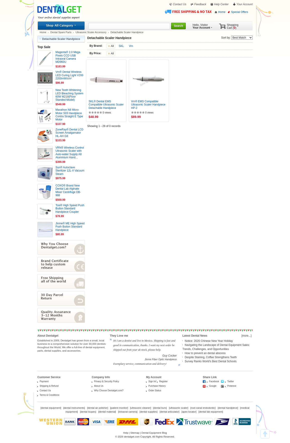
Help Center (221, 4)
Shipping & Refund (49, 386)
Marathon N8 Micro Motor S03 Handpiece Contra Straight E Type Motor (69, 114)
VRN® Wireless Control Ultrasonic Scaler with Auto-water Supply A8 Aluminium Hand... (70, 152)
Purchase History (157, 386)
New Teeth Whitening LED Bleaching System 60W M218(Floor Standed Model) (69, 94)
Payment (44, 381)
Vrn (131, 46)
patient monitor (119, 407)
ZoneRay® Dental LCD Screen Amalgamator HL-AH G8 (69, 133)
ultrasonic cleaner (140, 407)
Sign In (151, 381)
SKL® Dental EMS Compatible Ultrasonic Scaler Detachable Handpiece (106, 105)
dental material (107, 411)
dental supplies (148, 411)
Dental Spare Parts (60, 32)
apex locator (189, 411)
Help (125, 432)
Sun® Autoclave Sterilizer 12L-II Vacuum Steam (70, 171)
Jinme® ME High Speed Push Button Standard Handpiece (70, 227)
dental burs (160, 407)
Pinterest (231, 386)
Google (212, 386)
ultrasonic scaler (179, 407)
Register (163, 381)
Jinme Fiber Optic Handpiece (161, 359)
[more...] (246, 335)
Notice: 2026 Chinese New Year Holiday (209, 341)
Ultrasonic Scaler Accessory (90, 32)
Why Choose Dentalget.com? (108, 390)
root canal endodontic (203, 407)
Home (221, 12)
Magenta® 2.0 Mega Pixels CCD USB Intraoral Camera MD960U (68, 57)
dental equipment (50, 407)
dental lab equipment (210, 411)
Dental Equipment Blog (154, 432)
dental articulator (169, 411)
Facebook (214, 381)
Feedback (200, 4)
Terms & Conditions (49, 395)
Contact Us (179, 4)
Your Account (245, 4)
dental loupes (88, 411)
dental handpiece (227, 407)
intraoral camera (128, 411)
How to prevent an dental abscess (205, 353)
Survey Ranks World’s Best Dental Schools (211, 361)
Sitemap (134, 432)
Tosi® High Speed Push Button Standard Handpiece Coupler (70, 208)
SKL (121, 46)
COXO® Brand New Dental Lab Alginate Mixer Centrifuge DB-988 (68, 190)
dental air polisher (97, 407)
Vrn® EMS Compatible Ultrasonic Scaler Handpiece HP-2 (148, 105)
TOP (265, 433)
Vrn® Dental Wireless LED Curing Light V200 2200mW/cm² (69, 75)
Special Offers (239, 12)
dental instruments (74, 407)
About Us (98, 386)
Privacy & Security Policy (106, 381)
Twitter (230, 381)
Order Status (154, 390)
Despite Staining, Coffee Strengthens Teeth (211, 357)
